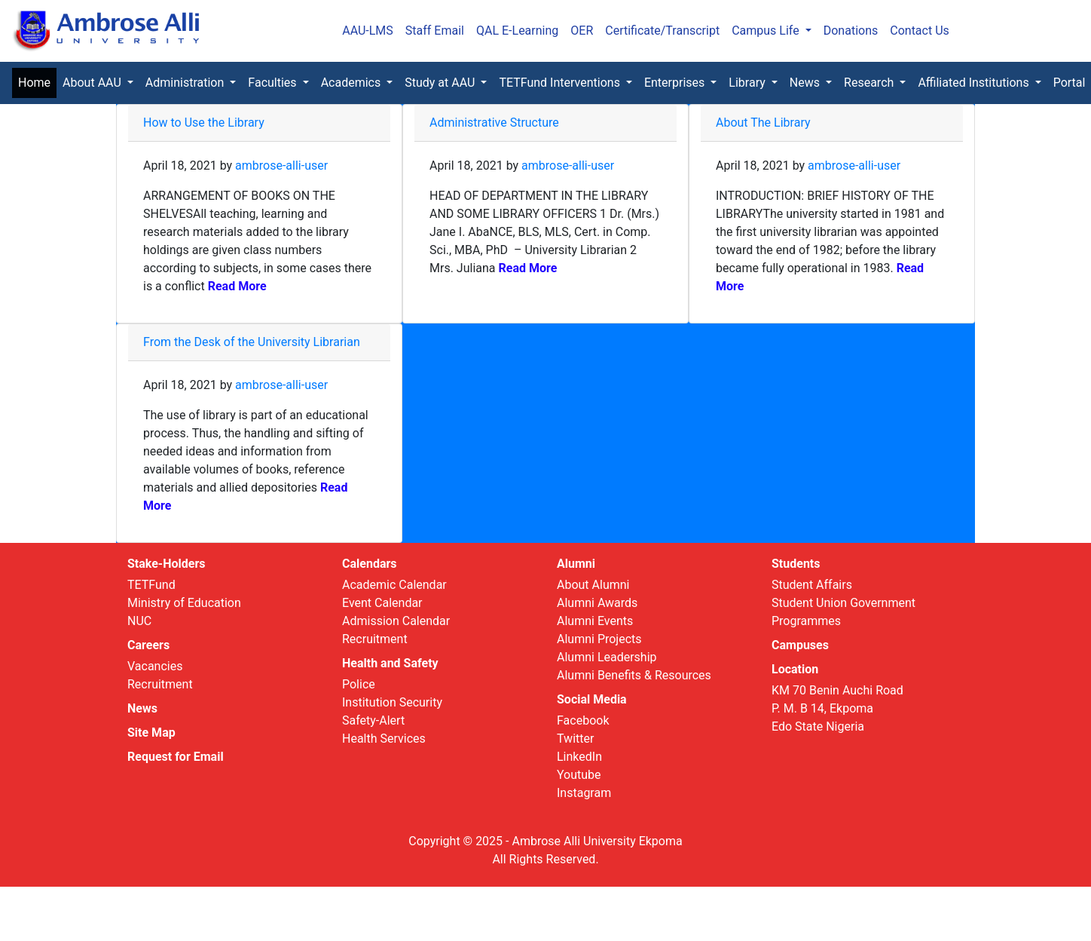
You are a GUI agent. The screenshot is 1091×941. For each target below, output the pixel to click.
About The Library (763, 122)
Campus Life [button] (767, 30)
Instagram (584, 793)
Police (358, 684)
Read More (236, 286)
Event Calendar (382, 603)
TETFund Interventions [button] (560, 82)
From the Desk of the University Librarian (251, 342)
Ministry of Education (184, 603)
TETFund (151, 585)
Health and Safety (390, 663)
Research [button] (870, 82)
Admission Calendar (396, 621)
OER (581, 30)
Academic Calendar (394, 585)
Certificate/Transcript (662, 30)
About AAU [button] (93, 82)
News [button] (806, 82)
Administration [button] (186, 82)
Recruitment (160, 684)
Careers (148, 645)
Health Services (384, 738)
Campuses (800, 645)
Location (795, 669)
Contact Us (919, 30)
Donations (851, 30)
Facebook (583, 720)
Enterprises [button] (675, 82)
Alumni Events (595, 621)
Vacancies (154, 666)
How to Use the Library (203, 122)
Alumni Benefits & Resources (634, 675)
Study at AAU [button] (441, 82)
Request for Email (175, 756)
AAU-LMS (367, 30)
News (142, 708)
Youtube (579, 775)
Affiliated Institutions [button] (974, 82)
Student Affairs (812, 585)
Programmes (806, 621)
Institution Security (392, 702)
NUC (139, 621)
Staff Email (434, 30)
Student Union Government (843, 603)
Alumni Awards (597, 603)
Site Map (151, 732)
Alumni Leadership (607, 657)
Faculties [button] (273, 82)
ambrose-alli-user (281, 165)
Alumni (576, 563)
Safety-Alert (373, 720)
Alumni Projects (599, 639)
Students (796, 563)
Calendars (369, 563)
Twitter (575, 738)
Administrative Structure (494, 122)
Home (37, 82)
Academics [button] (352, 82)
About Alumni (593, 585)
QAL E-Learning (517, 30)
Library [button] (748, 82)
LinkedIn (579, 756)
